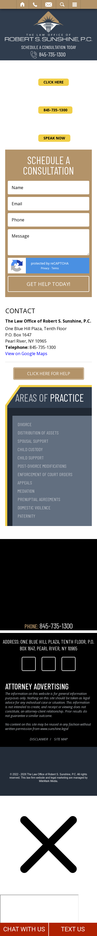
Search (62, 4)
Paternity (26, 516)
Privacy (45, 268)
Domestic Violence (34, 507)
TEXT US (73, 929)
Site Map (61, 739)
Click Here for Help (48, 373)
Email (48, 4)
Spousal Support (33, 441)
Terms (55, 268)
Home (23, 4)
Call (35, 4)
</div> (39, 915)
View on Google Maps (26, 353)
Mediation (26, 491)
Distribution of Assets (38, 432)
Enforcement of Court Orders (45, 474)
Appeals (25, 482)
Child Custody (30, 449)
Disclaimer (39, 739)
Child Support (31, 457)
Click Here (53, 82)
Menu (74, 4)
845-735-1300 (52, 54)
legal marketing (59, 777)
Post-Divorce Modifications (42, 466)
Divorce (25, 424)
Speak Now (54, 138)
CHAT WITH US (24, 929)
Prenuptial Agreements (39, 499)
